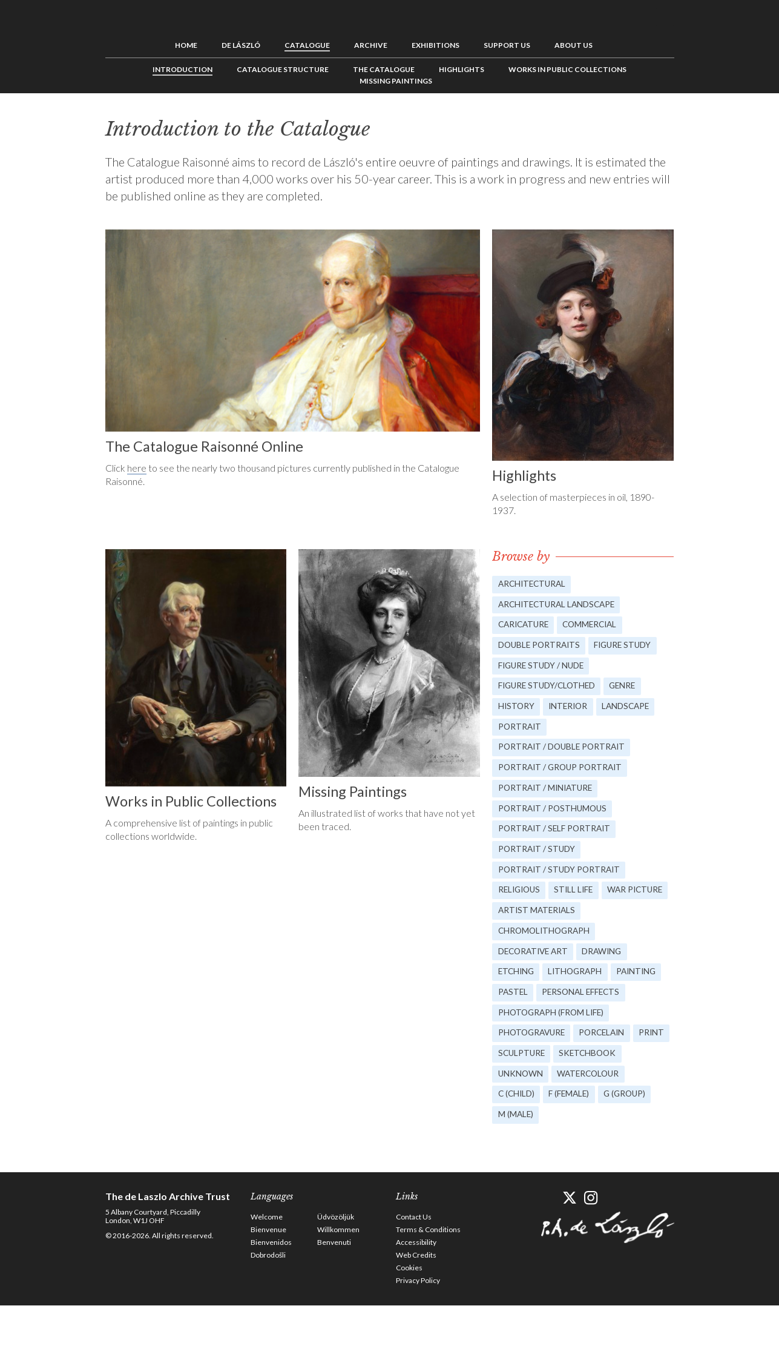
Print (511, 1091)
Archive (370, 43)
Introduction (182, 68)
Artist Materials (611, 921)
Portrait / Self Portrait (556, 836)
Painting (519, 1006)
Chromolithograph (546, 942)
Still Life (579, 900)
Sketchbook (633, 1091)
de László (241, 43)
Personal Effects (538, 1027)
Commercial (596, 624)
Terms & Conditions (428, 1270)
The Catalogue (384, 68)
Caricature (525, 624)
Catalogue (307, 43)
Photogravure (533, 1069)
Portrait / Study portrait (561, 879)
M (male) (516, 1154)
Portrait (520, 730)
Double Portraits (540, 646)
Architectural (534, 582)
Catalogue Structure (283, 68)
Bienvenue (268, 1270)
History (517, 709)
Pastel (570, 1006)
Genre (629, 688)
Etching (517, 985)
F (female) (572, 1133)
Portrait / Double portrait (564, 752)
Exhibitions (435, 43)
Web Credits (416, 1295)
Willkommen (338, 1270)
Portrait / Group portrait (562, 773)
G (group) (631, 1133)
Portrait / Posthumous (554, 815)
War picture (527, 921)
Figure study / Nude (543, 667)
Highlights (461, 68)
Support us (507, 43)
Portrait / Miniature (547, 794)
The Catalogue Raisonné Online (207, 444)
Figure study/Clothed (549, 688)
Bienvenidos (271, 1282)
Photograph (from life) (553, 1048)
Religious (521, 900)
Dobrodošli (268, 1295)
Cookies (409, 1308)
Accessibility (416, 1282)
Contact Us (414, 1257)
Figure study (629, 646)
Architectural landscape (559, 603)
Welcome (267, 1257)
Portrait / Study (537, 858)
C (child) (517, 1133)
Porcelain (608, 1069)
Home (186, 43)
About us (573, 43)
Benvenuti (334, 1282)
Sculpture (563, 1091)
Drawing (608, 963)
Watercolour (592, 1112)
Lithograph (579, 985)
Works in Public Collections (567, 68)
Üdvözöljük (335, 1257)
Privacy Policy (418, 1320)
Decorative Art (535, 963)
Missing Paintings (396, 79)
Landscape (632, 709)
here (136, 466)
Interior (571, 709)
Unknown (521, 1112)
